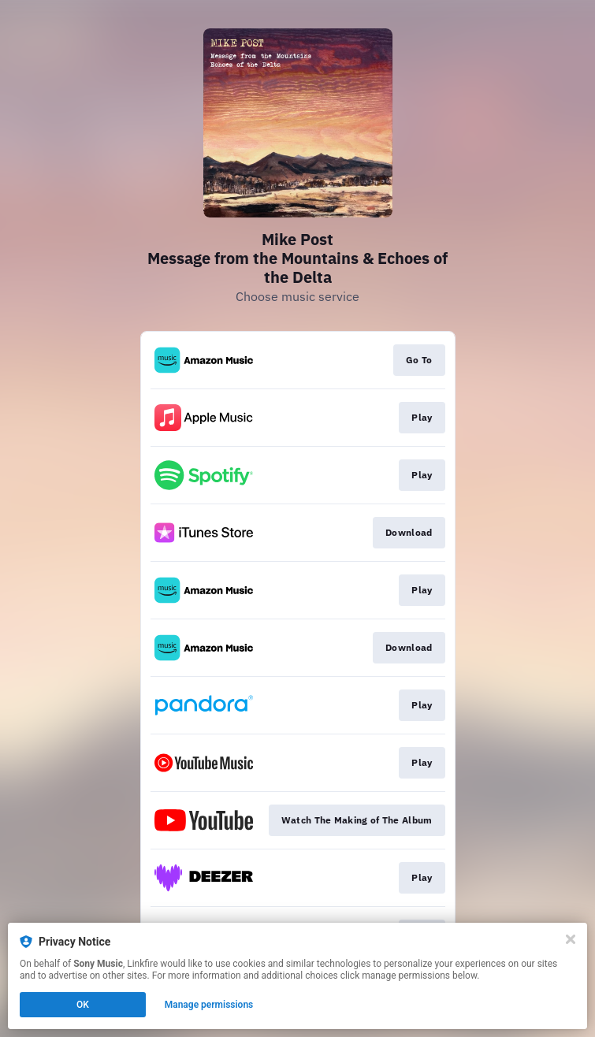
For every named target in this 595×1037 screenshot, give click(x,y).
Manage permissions (209, 1004)
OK (82, 1004)
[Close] (570, 939)
